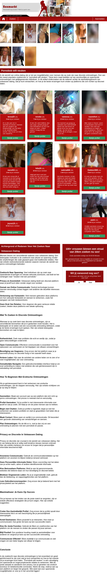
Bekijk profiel (12, 138)
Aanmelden (100, 19)
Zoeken (12, 19)
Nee (90, 282)
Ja (79, 282)
